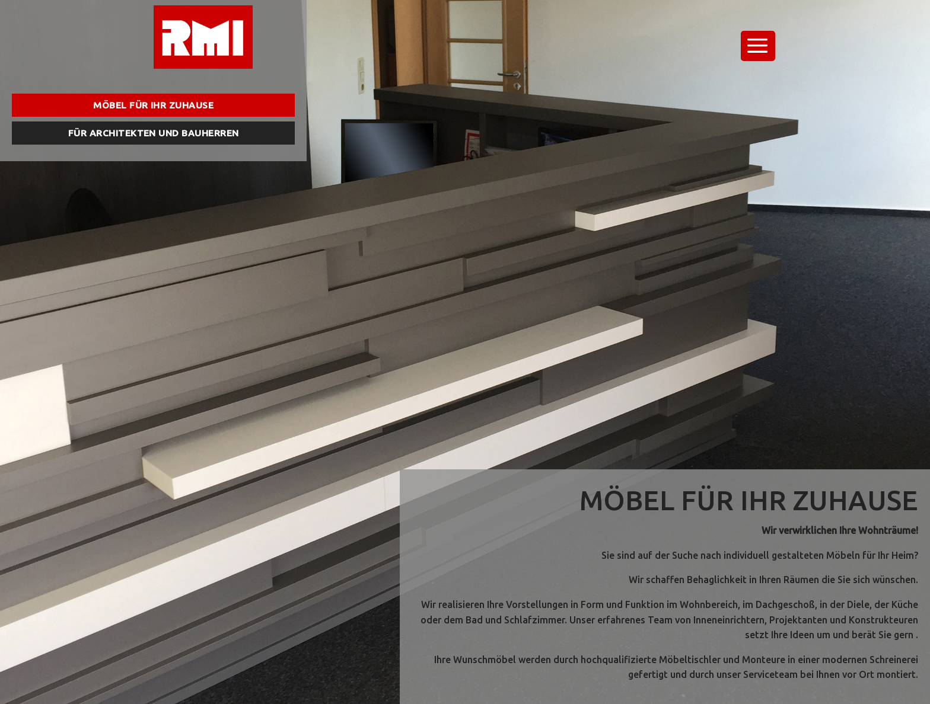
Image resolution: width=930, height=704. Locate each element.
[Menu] (758, 46)
